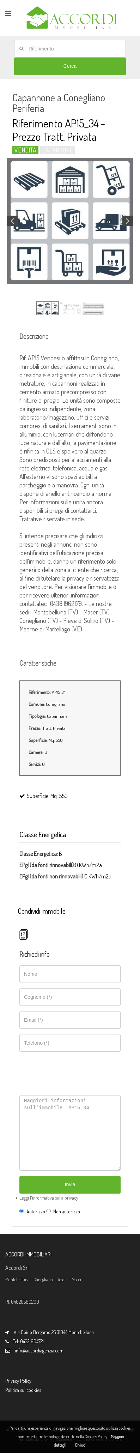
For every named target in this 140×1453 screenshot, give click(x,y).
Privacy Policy (18, 1381)
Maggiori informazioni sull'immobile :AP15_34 (70, 1133)
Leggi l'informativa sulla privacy (48, 1198)
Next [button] (127, 221)
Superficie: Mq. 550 (43, 795)
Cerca (70, 66)
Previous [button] (12, 221)
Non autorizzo (63, 1211)
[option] (70, 221)
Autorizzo (32, 1211)
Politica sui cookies (23, 1390)
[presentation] (68, 1069)
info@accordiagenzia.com (39, 1350)
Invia (70, 1184)
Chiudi (80, 1445)
